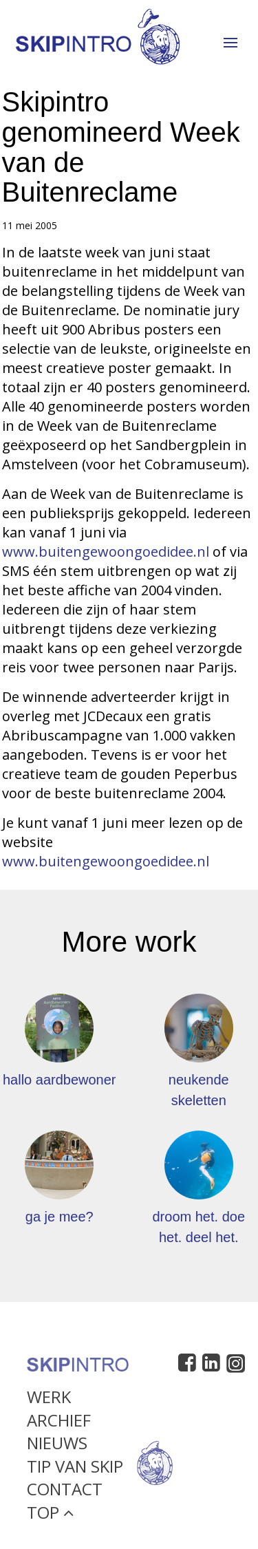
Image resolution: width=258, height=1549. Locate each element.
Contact (65, 1494)
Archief (59, 1425)
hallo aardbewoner (59, 1079)
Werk (49, 1402)
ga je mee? (59, 1216)
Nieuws (57, 1448)
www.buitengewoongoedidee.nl (105, 551)
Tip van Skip (75, 1471)
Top (50, 1517)
